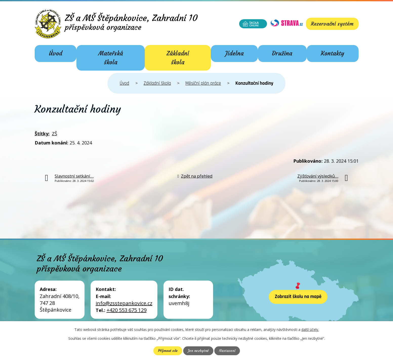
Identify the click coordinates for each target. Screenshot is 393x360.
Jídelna (234, 53)
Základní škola (178, 58)
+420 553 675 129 (127, 310)
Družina (282, 53)
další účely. (310, 329)
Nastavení (227, 350)
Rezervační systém (332, 23)
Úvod (55, 53)
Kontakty (332, 53)
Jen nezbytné (198, 350)
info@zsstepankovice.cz (124, 303)
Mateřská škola (110, 58)
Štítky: (42, 134)
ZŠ (54, 134)
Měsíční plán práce (203, 83)
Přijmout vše (168, 350)
